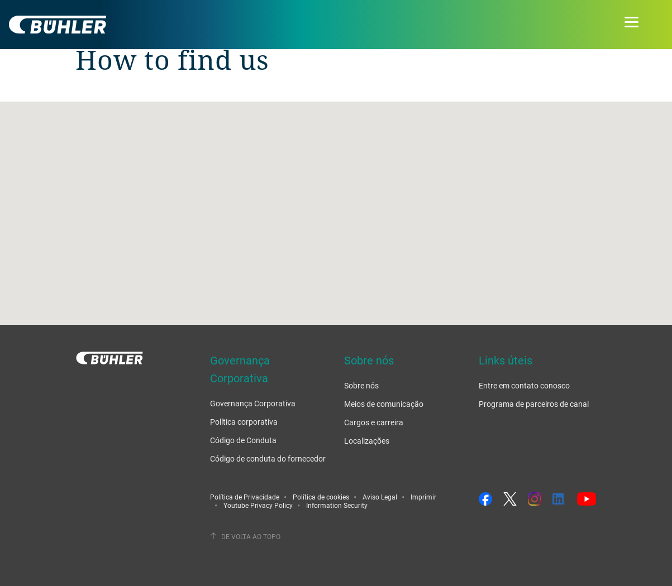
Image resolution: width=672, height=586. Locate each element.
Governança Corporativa (253, 403)
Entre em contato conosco (524, 385)
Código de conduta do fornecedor (268, 458)
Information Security (337, 505)
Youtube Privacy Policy (258, 505)
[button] (336, 203)
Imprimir (423, 496)
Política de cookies (321, 496)
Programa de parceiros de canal (534, 403)
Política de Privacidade (244, 496)
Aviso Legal (380, 496)
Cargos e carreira (373, 422)
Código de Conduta (243, 440)
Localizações (366, 440)
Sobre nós (361, 385)
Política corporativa (244, 421)
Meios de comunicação (383, 403)
